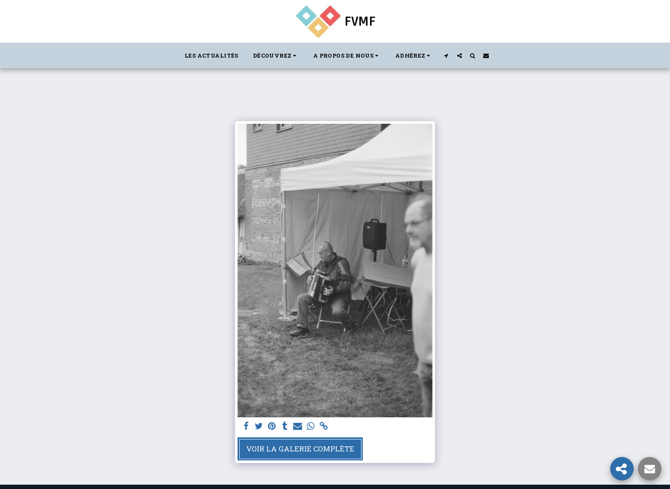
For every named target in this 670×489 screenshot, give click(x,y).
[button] (276, 55)
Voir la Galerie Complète (300, 449)
